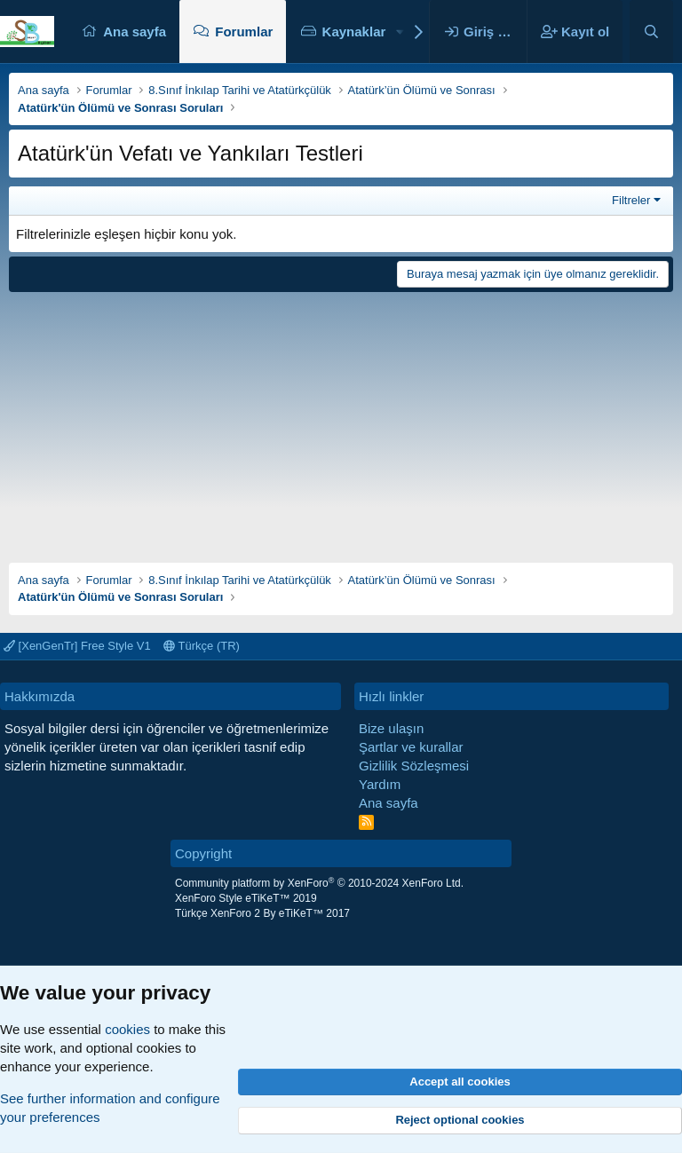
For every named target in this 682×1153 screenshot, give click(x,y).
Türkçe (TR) (201, 645)
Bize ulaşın (391, 728)
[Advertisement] (341, 420)
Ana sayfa (134, 31)
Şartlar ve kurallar (411, 746)
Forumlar (244, 31)
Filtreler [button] (631, 200)
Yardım (379, 784)
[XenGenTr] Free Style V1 (77, 645)
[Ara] (651, 31)
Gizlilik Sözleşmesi (414, 765)
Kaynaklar (354, 31)
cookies (127, 1029)
